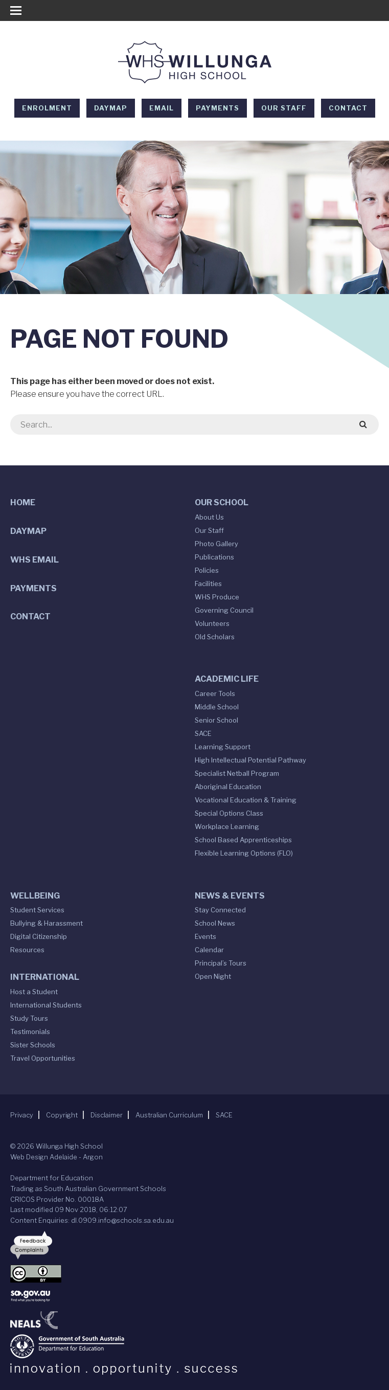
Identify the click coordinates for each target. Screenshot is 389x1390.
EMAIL (161, 108)
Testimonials (30, 1031)
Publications (214, 557)
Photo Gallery (216, 544)
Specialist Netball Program (237, 773)
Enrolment (47, 108)
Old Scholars (215, 637)
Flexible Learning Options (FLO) (244, 853)
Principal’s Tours (220, 963)
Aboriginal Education (228, 786)
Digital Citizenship (38, 936)
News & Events (230, 896)
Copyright (62, 1115)
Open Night (213, 976)
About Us (209, 517)
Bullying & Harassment (46, 923)
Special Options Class (229, 813)
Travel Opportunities (42, 1058)
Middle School (217, 707)
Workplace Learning (227, 826)
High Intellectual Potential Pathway (250, 760)
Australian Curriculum (169, 1115)
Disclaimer (106, 1115)
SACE (203, 733)
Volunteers (212, 623)
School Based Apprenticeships (243, 840)
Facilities (208, 583)
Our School (221, 502)
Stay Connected (220, 910)
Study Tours (29, 1018)
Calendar (209, 950)
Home (22, 502)
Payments (217, 108)
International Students (46, 1005)
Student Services (37, 910)
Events (205, 936)
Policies (207, 570)
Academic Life (227, 679)
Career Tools (215, 693)
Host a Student (34, 992)
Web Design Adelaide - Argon (56, 1157)
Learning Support (222, 747)
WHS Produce (217, 597)
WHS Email (34, 560)
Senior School (216, 720)
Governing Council (224, 610)
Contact (348, 108)
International (44, 977)
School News (215, 923)
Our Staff (284, 108)
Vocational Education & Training (245, 800)
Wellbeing (35, 896)
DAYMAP (110, 108)
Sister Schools (32, 1045)
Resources (27, 950)
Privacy (21, 1115)
